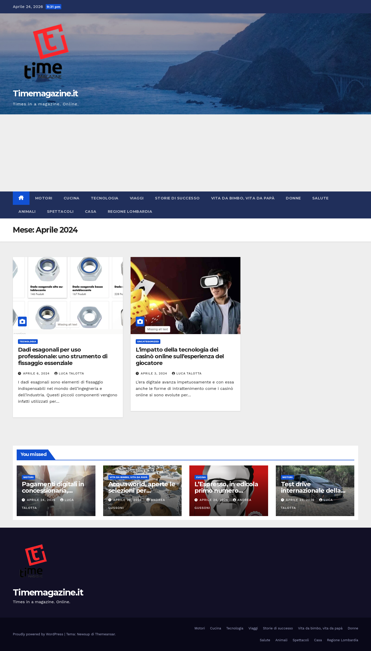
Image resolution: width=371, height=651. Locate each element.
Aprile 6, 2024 (37, 373)
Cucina (72, 198)
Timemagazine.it (45, 93)
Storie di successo (177, 198)
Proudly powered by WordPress (38, 634)
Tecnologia (105, 198)
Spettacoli (60, 211)
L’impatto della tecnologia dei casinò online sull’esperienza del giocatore (180, 356)
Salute (320, 198)
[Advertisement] (185, 153)
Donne (293, 198)
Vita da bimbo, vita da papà (243, 198)
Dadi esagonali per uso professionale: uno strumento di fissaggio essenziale (62, 356)
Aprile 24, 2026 (42, 500)
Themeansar (105, 634)
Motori (43, 198)
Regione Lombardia (130, 211)
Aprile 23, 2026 (301, 500)
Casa (90, 211)
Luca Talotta (69, 373)
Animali (27, 211)
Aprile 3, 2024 (155, 373)
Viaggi (137, 198)
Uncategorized (148, 341)
